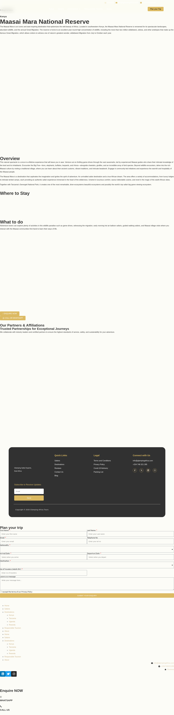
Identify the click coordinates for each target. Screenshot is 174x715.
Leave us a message (8, 576)
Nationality (4, 545)
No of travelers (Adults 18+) (10, 569)
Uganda (12, 622)
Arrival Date (5, 553)
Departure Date (93, 553)
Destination (4, 561)
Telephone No (92, 538)
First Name (4, 530)
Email (2, 538)
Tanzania (12, 618)
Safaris (7, 609)
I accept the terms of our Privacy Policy (17, 592)
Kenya (3, 16)
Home (6, 606)
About (6, 631)
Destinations (9, 612)
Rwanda (12, 625)
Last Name (91, 530)
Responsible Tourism (12, 628)
